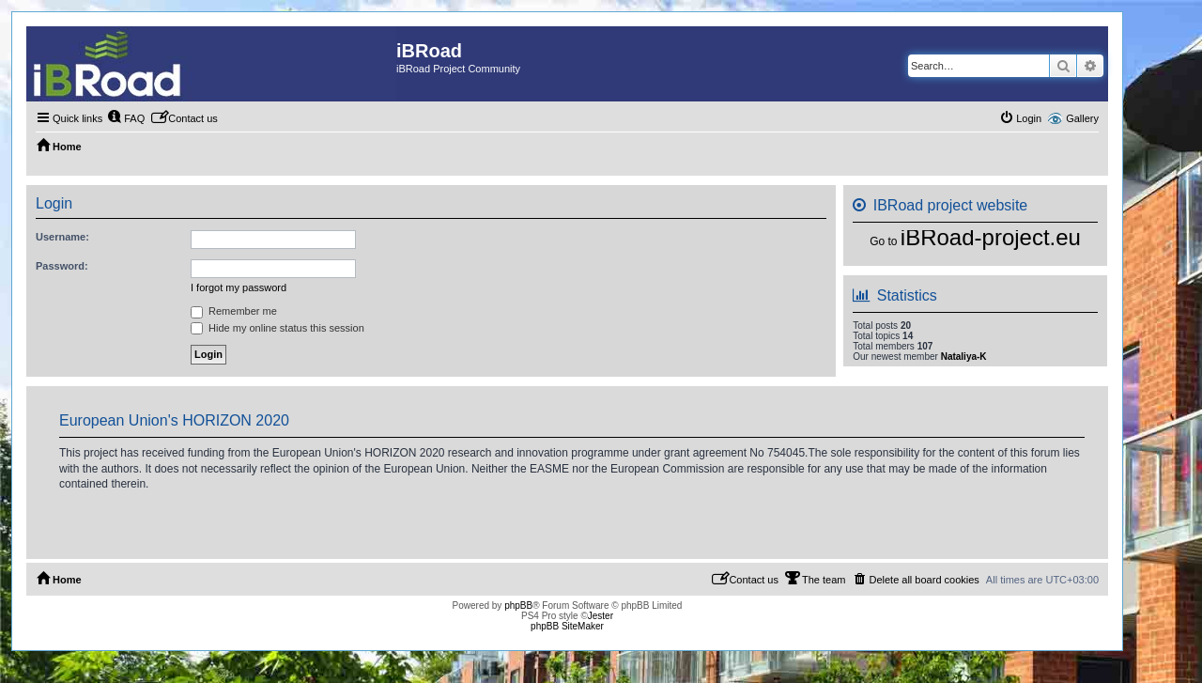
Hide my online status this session (277, 328)
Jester (600, 616)
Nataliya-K (964, 356)
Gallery (1082, 118)
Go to (883, 241)
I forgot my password (238, 287)
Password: (62, 266)
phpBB (518, 605)
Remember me (234, 311)
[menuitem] (126, 118)
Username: (62, 236)
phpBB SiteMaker (567, 626)
